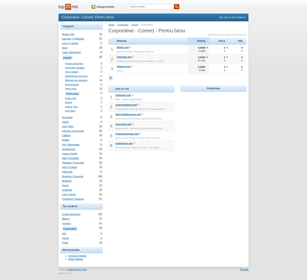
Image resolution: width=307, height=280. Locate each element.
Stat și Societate (70, 158)
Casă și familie (69, 153)
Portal (65, 242)
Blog (85, 269)
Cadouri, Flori (71, 106)
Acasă (111, 25)
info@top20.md (74, 269)
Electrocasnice (72, 84)
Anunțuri (66, 223)
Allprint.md (124, 66)
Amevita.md (124, 56)
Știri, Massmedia (70, 144)
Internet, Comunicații (73, 131)
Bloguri (65, 218)
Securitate (67, 117)
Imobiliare (67, 190)
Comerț (68, 57)
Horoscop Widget (77, 256)
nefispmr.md (123, 95)
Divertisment (68, 149)
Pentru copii (70, 98)
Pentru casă (70, 88)
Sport (65, 47)
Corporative (70, 228)
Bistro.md (123, 47)
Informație (67, 171)
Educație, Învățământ (73, 38)
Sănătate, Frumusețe (73, 162)
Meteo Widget (75, 259)
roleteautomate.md (126, 133)
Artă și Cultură (69, 167)
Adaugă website (102, 7)
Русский (244, 269)
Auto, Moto (70, 110)
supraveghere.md (126, 104)
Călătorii (66, 135)
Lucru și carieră (70, 43)
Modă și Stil (68, 34)
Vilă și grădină (71, 71)
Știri (64, 233)
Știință (65, 122)
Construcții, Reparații (73, 199)
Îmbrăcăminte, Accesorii (76, 76)
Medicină (66, 181)
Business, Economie (72, 176)
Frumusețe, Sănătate (75, 67)
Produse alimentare (74, 63)
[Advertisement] (213, 117)
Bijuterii (68, 102)
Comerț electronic (71, 214)
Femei (65, 185)
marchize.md (123, 124)
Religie (65, 140)
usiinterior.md (123, 143)
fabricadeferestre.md (128, 114)
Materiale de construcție (76, 80)
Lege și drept (69, 194)
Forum (65, 238)
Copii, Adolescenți (71, 52)
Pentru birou (73, 93)
